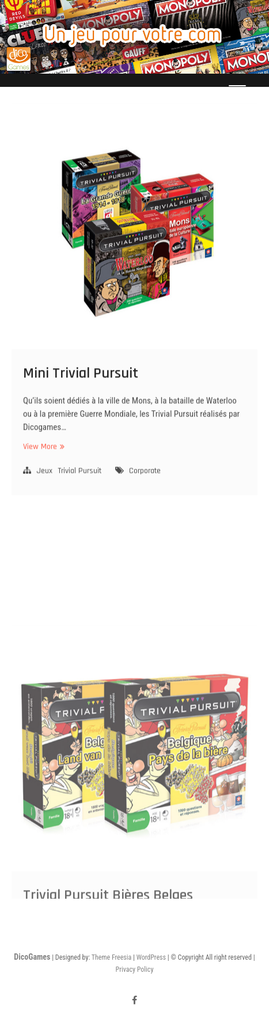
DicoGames (32, 956)
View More (42, 459)
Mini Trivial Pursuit (80, 385)
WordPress (151, 957)
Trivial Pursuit (79, 483)
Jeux (44, 483)
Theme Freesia (111, 957)
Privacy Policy (135, 969)
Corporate (145, 483)
